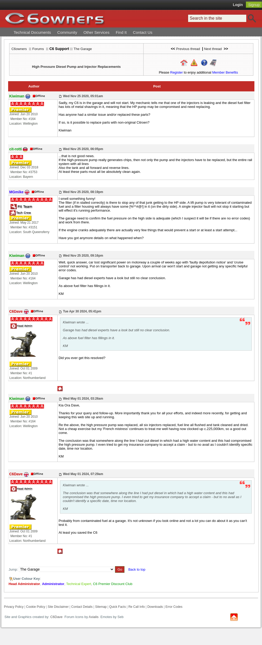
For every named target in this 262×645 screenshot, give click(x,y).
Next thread (213, 49)
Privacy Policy (14, 607)
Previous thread (188, 49)
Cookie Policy (35, 607)
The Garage (83, 49)
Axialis (94, 617)
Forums (38, 49)
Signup (254, 5)
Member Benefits (225, 72)
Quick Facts (118, 607)
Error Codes (174, 607)
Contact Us (142, 32)
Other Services (96, 32)
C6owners (19, 49)
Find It (121, 32)
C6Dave (56, 617)
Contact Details (81, 607)
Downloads (155, 607)
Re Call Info (136, 607)
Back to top (136, 569)
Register (176, 72)
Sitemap (101, 607)
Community (67, 32)
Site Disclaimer (58, 607)
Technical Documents (32, 32)
